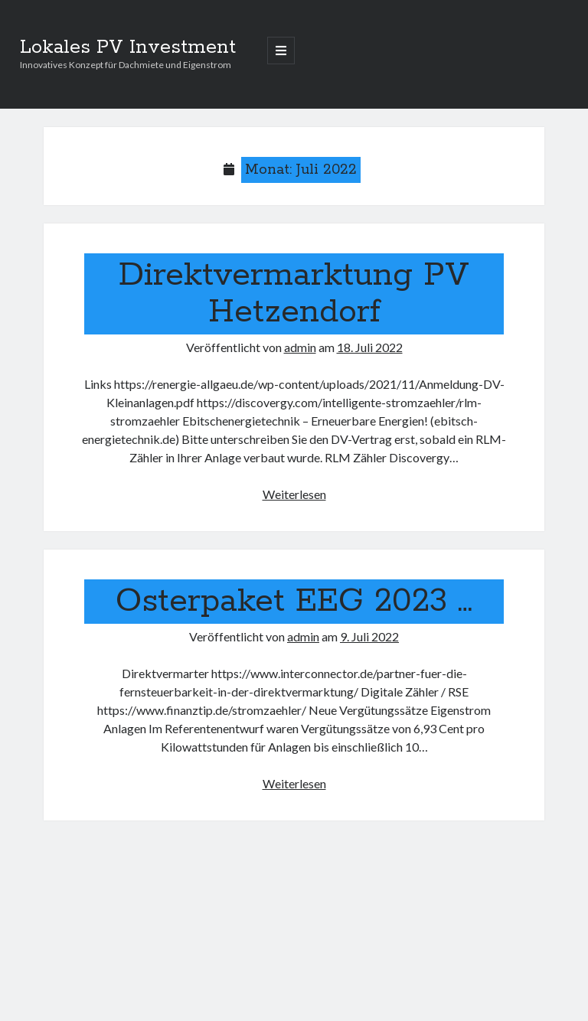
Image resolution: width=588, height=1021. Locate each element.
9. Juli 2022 (369, 636)
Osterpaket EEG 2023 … (294, 601)
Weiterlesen (294, 494)
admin (300, 347)
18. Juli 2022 (370, 347)
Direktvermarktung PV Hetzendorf (294, 294)
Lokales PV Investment (128, 47)
